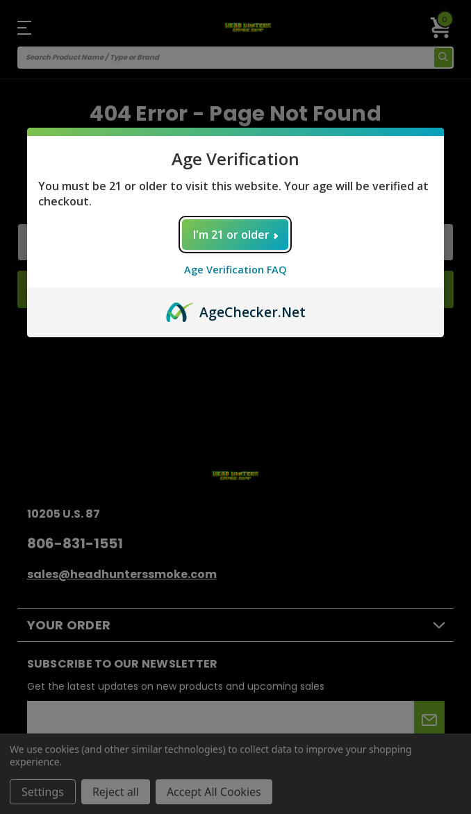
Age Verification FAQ (235, 269)
